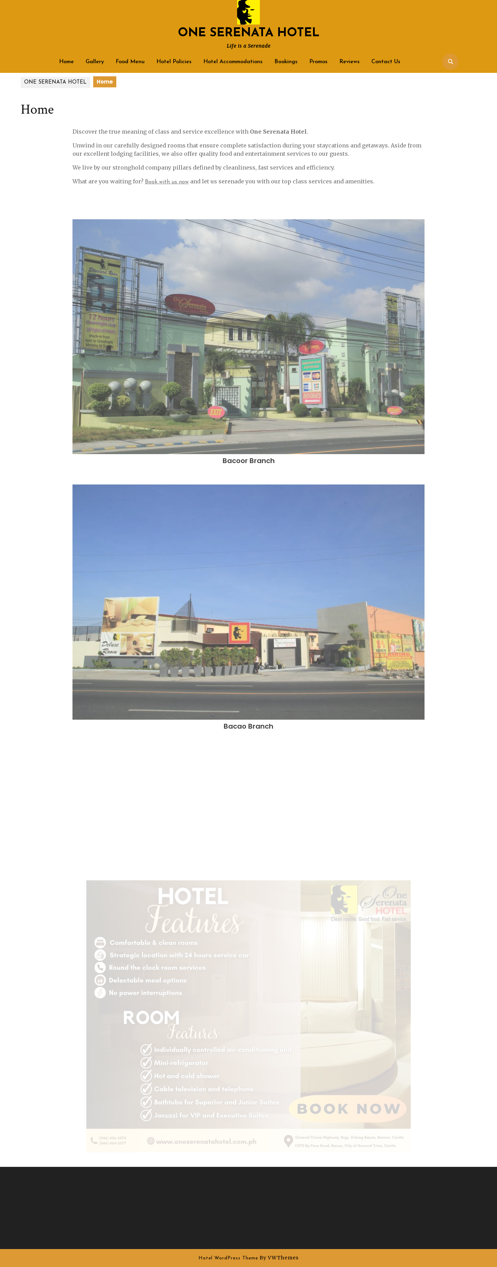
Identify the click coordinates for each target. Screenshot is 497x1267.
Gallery (95, 62)
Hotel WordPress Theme (228, 1258)
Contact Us (385, 62)
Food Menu (130, 62)
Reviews (349, 62)
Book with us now (167, 182)
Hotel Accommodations (233, 62)
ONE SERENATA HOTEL (249, 33)
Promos (318, 62)
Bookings (286, 62)
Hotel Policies (174, 62)
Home (66, 62)
